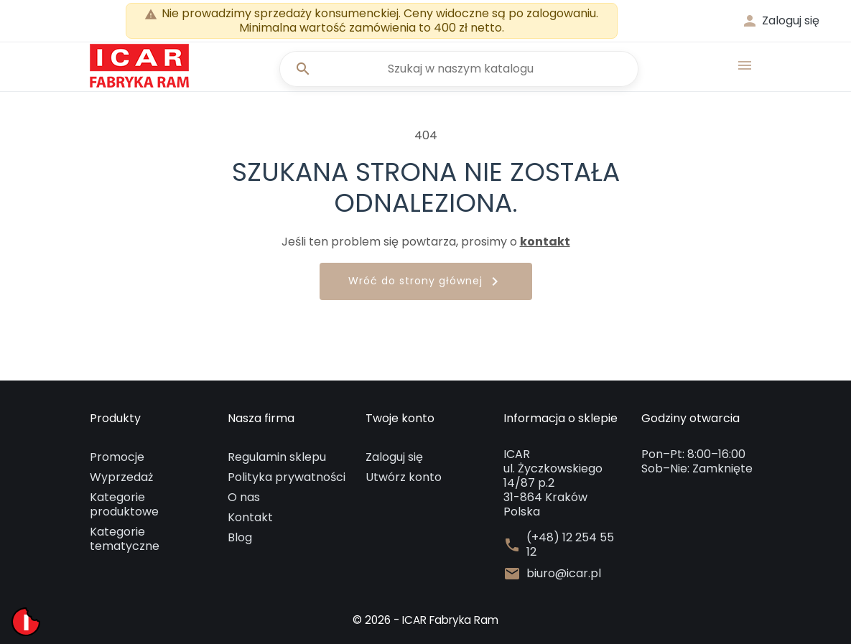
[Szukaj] (456, 69)
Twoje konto (400, 418)
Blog (240, 537)
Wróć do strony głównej (425, 281)
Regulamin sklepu (277, 457)
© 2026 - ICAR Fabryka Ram (426, 620)
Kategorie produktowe (124, 504)
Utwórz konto (404, 477)
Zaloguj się (394, 457)
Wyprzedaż (121, 477)
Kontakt (250, 517)
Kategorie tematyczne (124, 538)
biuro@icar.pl (563, 573)
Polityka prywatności (286, 477)
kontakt (545, 241)
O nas (244, 497)
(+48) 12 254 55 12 (570, 545)
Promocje (117, 457)
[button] (780, 21)
